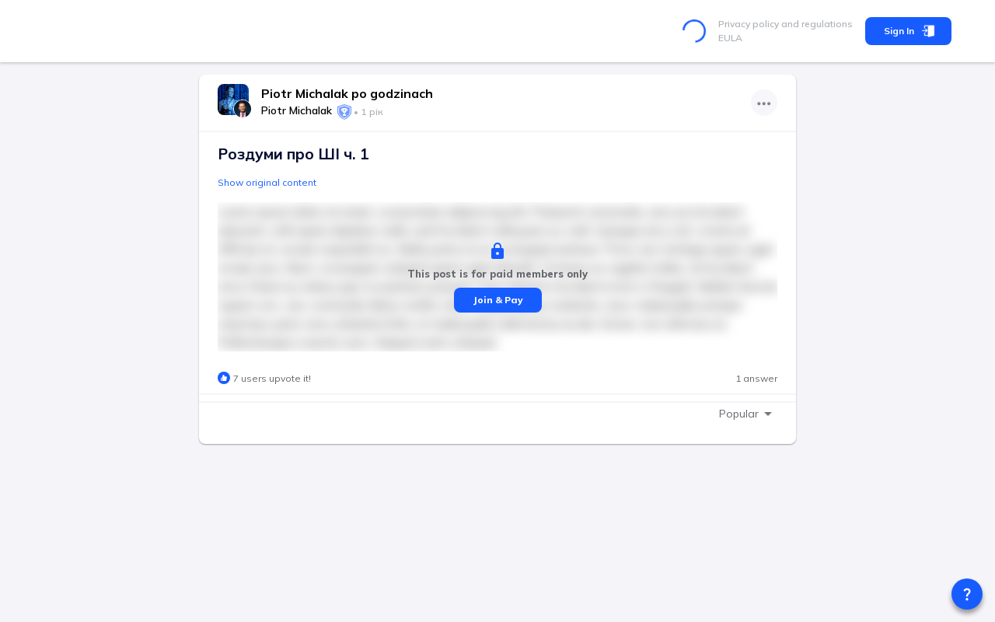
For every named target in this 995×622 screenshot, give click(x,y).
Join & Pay (498, 300)
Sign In (908, 31)
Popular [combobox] (739, 414)
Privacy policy (748, 24)
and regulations (816, 24)
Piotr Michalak (296, 110)
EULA (730, 38)
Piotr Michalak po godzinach (347, 93)
